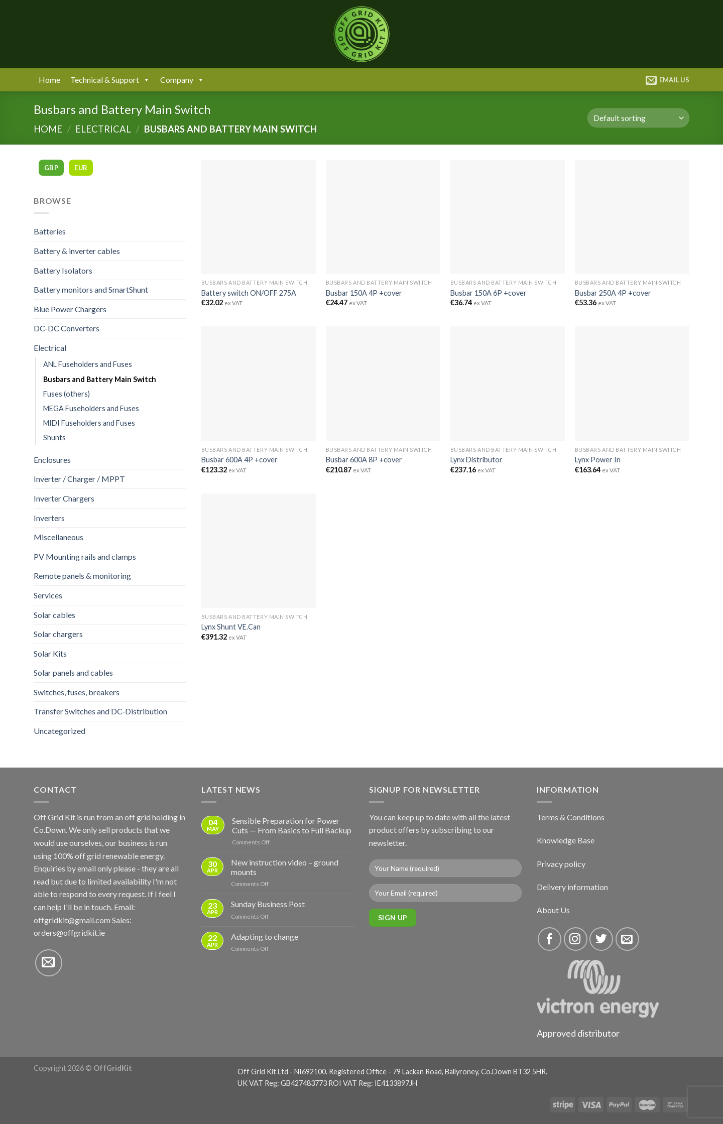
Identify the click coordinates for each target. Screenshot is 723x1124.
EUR (80, 168)
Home (49, 79)
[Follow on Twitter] (601, 939)
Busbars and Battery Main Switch (99, 379)
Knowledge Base (565, 840)
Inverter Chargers (64, 498)
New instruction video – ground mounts (284, 867)
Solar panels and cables (73, 672)
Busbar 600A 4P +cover (239, 459)
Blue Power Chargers (70, 309)
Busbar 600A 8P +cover (364, 459)
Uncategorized (59, 730)
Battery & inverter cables (77, 251)
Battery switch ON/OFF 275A (248, 293)
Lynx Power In (598, 459)
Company (182, 80)
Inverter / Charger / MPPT (79, 478)
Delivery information (572, 887)
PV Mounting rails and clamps (85, 556)
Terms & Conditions (571, 817)
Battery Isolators (63, 270)
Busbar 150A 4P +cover (364, 293)
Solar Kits (50, 653)
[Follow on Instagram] (575, 939)
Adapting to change (264, 936)
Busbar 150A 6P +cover (488, 293)
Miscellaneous (58, 537)
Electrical (103, 129)
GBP (51, 168)
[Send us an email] (48, 962)
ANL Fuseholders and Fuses (87, 364)
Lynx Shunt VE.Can (231, 626)
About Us (553, 910)
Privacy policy (561, 863)
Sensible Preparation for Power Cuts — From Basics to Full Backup (291, 825)
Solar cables (54, 614)
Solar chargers (58, 634)
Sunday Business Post (268, 904)
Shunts (54, 437)
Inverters (49, 518)
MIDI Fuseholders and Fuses (89, 423)
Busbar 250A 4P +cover (613, 293)
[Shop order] (638, 118)
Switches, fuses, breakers (76, 692)
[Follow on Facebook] (549, 939)
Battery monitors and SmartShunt (91, 289)
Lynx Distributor (476, 459)
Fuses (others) (66, 394)
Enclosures (52, 459)
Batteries (50, 231)
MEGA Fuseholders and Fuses (91, 408)
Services (48, 595)
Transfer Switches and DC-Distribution (100, 711)
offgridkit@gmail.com (72, 920)
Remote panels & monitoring (82, 575)
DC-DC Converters (66, 328)
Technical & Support (110, 80)
